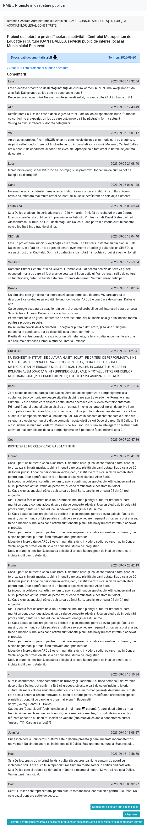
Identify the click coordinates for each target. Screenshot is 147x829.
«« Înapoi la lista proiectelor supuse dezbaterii (38, 68)
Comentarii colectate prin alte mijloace (115, 806)
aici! (51, 57)
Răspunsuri (131, 814)
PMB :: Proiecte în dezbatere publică (34, 5)
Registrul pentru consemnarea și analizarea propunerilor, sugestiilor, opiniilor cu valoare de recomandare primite (75, 821)
